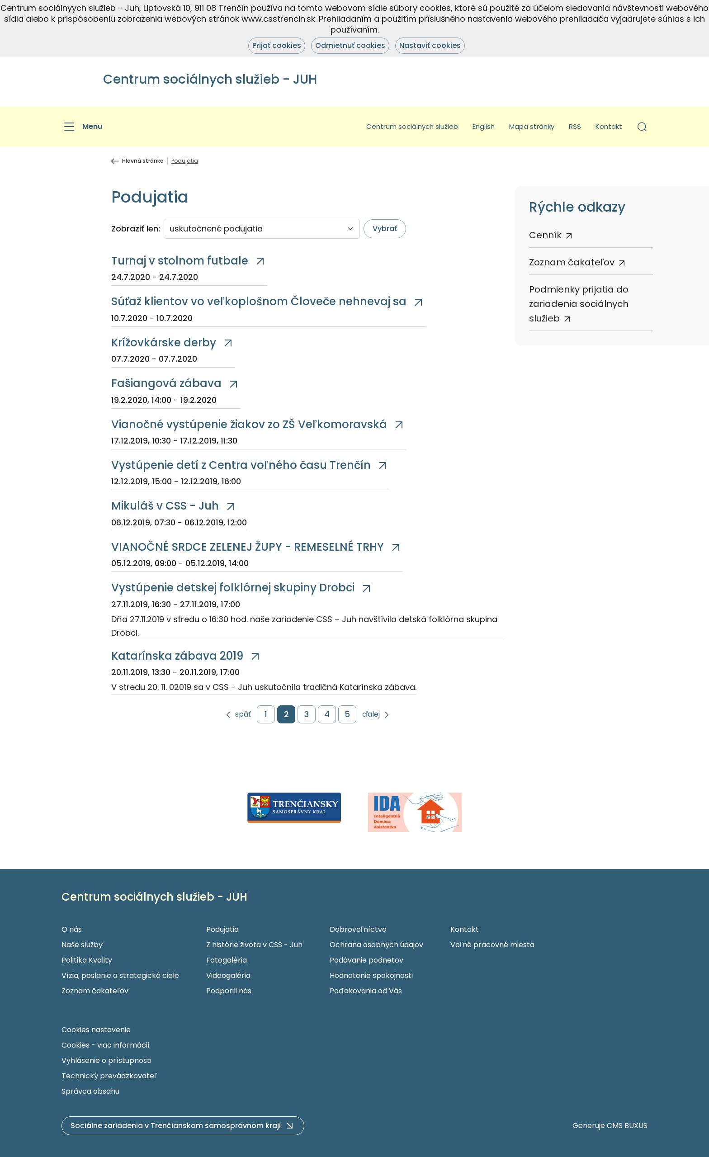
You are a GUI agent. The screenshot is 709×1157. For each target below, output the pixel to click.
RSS (575, 126)
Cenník (545, 235)
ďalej (371, 714)
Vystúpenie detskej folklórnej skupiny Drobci (232, 587)
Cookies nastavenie (96, 1030)
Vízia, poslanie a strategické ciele (120, 975)
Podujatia (222, 929)
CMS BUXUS (627, 1125)
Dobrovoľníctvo (358, 929)
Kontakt (609, 126)
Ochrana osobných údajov (376, 945)
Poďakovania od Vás (366, 991)
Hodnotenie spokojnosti (371, 975)
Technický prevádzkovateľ (109, 1076)
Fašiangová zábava (166, 383)
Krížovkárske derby (163, 342)
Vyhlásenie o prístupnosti (106, 1060)
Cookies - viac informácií (105, 1045)
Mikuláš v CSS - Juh (165, 505)
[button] (642, 126)
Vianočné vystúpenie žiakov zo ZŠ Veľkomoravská (249, 424)
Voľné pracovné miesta (492, 945)
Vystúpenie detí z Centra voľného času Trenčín (241, 465)
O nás (71, 929)
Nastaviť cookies (430, 45)
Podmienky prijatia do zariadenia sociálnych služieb (579, 304)
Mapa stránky (531, 126)
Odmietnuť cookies (350, 45)
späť (243, 714)
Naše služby (82, 945)
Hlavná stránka (143, 161)
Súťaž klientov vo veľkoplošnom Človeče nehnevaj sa (258, 301)
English (484, 126)
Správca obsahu (90, 1091)
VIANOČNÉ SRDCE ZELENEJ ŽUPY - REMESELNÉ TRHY (247, 546)
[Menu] (81, 126)
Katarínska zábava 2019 (177, 655)
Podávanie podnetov (366, 960)
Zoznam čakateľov (571, 262)
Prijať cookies (276, 45)
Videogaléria (228, 975)
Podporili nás (228, 991)
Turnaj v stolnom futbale (179, 260)
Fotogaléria (226, 960)
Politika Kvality (86, 960)
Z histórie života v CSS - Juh (254, 945)
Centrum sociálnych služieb (412, 126)
